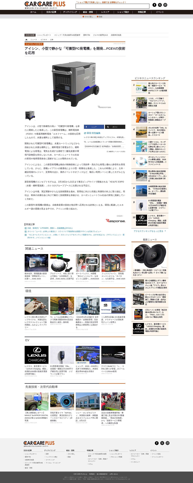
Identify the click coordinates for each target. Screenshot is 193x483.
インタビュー (135, 462)
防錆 (100, 16)
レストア (105, 12)
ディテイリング (70, 12)
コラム (90, 464)
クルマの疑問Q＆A (100, 35)
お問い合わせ (114, 474)
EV (27, 340)
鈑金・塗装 (88, 12)
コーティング (50, 460)
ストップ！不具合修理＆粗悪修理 (67, 35)
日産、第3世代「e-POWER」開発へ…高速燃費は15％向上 (50, 228)
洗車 (47, 454)
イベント (160, 12)
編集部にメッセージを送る (116, 151)
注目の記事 (51, 12)
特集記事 (142, 12)
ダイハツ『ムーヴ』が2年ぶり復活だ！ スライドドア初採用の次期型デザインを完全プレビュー (64, 231)
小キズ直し (89, 16)
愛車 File (86, 35)
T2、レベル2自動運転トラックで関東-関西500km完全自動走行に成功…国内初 (114, 142)
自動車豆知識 (116, 35)
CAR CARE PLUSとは (80, 474)
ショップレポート (44, 35)
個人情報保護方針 (102, 474)
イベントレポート (157, 457)
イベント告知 (156, 454)
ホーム (33, 12)
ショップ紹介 (123, 12)
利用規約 (92, 474)
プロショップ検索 (116, 457)
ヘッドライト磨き (51, 457)
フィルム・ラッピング (53, 463)
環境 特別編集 (94, 133)
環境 (28, 291)
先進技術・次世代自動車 (41, 386)
